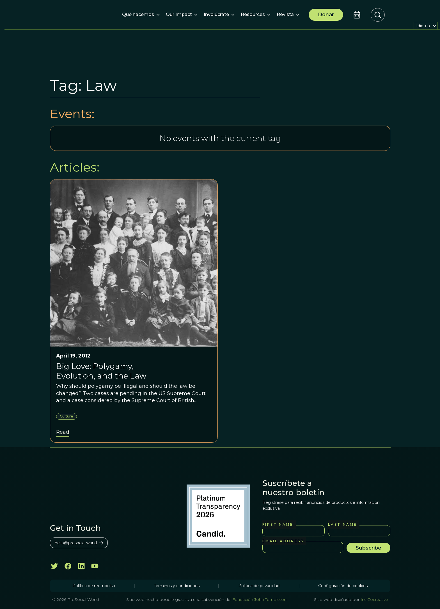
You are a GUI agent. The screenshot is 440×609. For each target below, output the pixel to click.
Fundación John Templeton (259, 599)
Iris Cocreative (374, 599)
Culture (66, 416)
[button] (138, 15)
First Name (278, 524)
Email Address (283, 541)
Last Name (342, 524)
